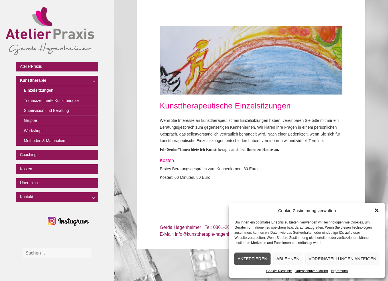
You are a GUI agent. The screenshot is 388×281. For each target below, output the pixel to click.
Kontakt (26, 197)
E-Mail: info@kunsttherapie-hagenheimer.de (204, 234)
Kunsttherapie (33, 80)
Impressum (339, 271)
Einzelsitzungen (39, 90)
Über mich (29, 183)
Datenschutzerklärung (311, 271)
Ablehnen (288, 258)
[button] (376, 210)
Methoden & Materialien (44, 141)
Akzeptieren (252, 258)
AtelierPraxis (31, 66)
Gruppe (30, 120)
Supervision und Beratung (46, 110)
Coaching (28, 155)
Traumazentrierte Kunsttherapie (51, 101)
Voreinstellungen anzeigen (342, 258)
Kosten (26, 169)
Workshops (33, 131)
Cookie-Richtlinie (279, 271)
